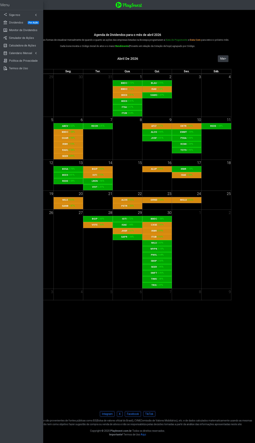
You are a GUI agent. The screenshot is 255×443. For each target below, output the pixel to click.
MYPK (170, 248)
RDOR (122, 125)
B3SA (98, 168)
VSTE (122, 224)
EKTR (195, 125)
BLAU (171, 82)
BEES (146, 95)
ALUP (171, 168)
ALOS (171, 131)
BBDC (146, 82)
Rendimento (144, 46)
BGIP (122, 168)
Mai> (227, 58)
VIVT (122, 186)
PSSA (195, 137)
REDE (219, 125)
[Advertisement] (149, 19)
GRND (170, 199)
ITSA (146, 107)
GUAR (98, 137)
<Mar (72, 58)
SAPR (146, 236)
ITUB (146, 113)
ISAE (170, 89)
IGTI (122, 174)
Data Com (217, 40)
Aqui (165, 438)
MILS (98, 199)
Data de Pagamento (199, 40)
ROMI (195, 143)
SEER (98, 156)
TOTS (195, 149)
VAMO (170, 95)
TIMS (171, 278)
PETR (146, 205)
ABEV (98, 125)
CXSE (171, 224)
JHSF (171, 137)
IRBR (98, 143)
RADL (98, 149)
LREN (122, 180)
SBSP (171, 260)
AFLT (170, 125)
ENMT (195, 131)
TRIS (170, 285)
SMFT (171, 272)
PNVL (171, 254)
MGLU (195, 199)
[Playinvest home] (151, 4)
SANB (98, 205)
